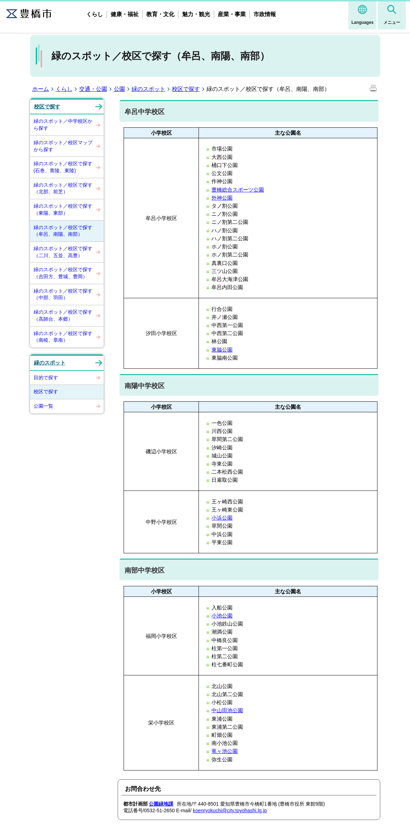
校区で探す (186, 89)
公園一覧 (43, 406)
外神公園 (221, 198)
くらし (94, 14)
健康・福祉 (125, 14)
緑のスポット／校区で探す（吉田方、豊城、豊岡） (63, 273)
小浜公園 (221, 518)
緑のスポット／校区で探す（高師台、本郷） (63, 315)
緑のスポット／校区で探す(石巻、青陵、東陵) (63, 167)
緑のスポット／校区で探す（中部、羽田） (63, 294)
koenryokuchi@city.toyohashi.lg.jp (230, 810)
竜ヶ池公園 (224, 751)
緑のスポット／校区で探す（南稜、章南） (63, 337)
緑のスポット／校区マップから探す (63, 146)
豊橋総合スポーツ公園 (237, 190)
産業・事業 (232, 14)
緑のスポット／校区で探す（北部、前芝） (63, 188)
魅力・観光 (196, 14)
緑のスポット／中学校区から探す (63, 124)
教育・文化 (160, 14)
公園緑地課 (161, 804)
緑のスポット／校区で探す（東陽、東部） (63, 209)
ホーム (40, 89)
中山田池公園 (227, 710)
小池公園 (221, 616)
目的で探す (46, 377)
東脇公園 (221, 350)
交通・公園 (93, 89)
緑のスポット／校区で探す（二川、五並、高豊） (63, 252)
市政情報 (264, 14)
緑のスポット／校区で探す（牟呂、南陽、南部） (63, 231)
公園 (119, 89)
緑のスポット (148, 89)
